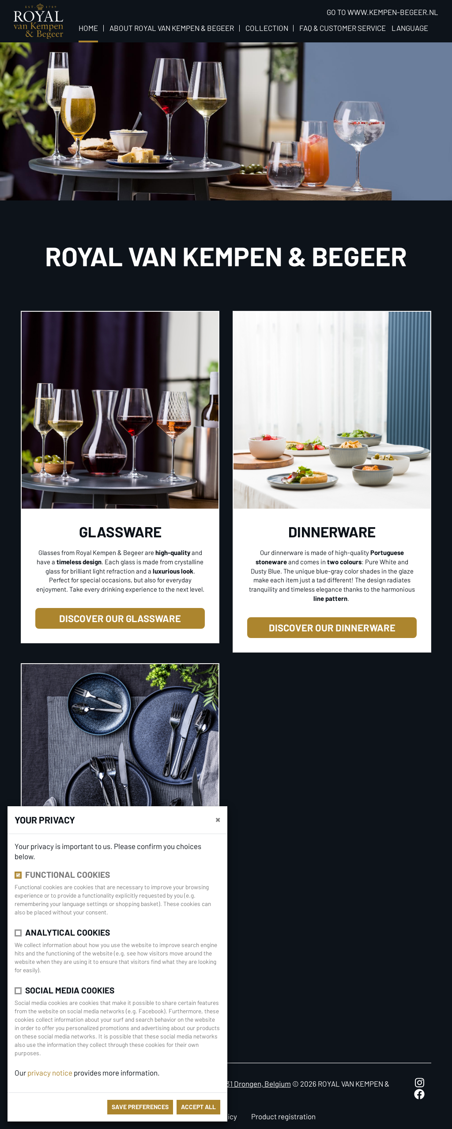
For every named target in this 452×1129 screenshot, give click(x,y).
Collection (266, 27)
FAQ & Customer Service (342, 27)
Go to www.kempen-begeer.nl (382, 12)
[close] (217, 819)
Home (88, 27)
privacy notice (49, 1072)
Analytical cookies (67, 932)
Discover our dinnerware (332, 627)
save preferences (140, 1106)
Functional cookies (67, 874)
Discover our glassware (120, 618)
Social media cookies (69, 990)
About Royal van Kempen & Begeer (171, 27)
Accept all (198, 1106)
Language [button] (410, 27)
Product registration (283, 1116)
